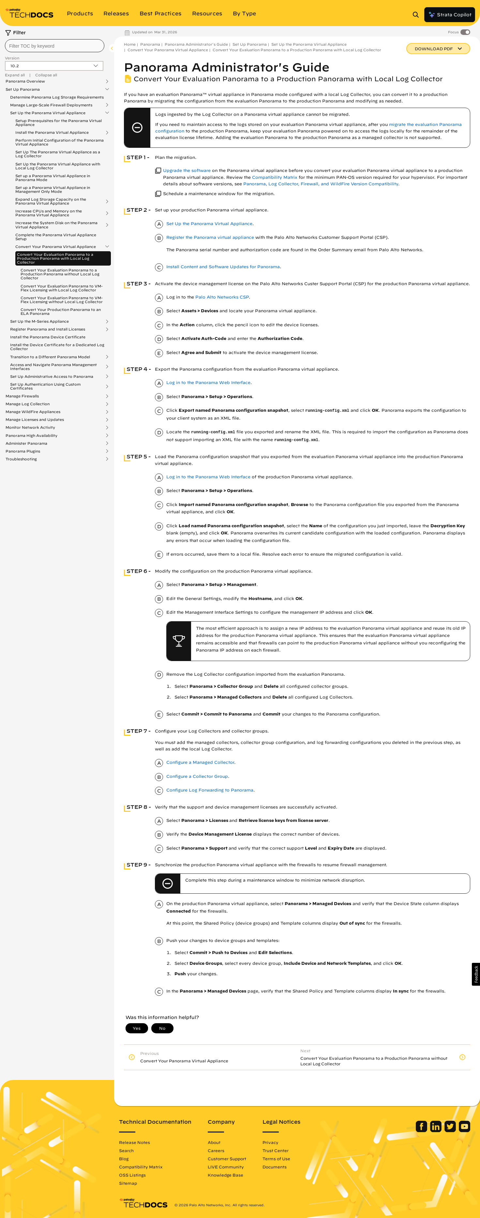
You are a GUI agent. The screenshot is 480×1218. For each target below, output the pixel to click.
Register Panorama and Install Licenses (47, 329)
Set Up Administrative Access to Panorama (51, 376)
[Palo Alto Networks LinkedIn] (436, 1130)
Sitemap (128, 1183)
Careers (216, 1150)
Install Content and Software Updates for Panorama (223, 266)
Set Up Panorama (23, 89)
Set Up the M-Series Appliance (39, 321)
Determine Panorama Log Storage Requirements (57, 97)
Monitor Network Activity (30, 427)
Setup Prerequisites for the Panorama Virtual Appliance (58, 122)
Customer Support (227, 1158)
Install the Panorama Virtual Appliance (52, 132)
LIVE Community (226, 1166)
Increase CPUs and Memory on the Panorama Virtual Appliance (48, 213)
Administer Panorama (26, 443)
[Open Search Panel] (418, 15)
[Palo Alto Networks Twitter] (450, 1130)
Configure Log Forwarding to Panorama (209, 790)
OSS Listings (132, 1175)
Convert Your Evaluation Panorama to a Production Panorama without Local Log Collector (60, 274)
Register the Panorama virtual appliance (210, 237)
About (214, 1142)
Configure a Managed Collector (200, 762)
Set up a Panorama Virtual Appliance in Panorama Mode (52, 178)
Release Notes (134, 1142)
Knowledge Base (225, 1175)
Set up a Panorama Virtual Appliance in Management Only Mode (52, 189)
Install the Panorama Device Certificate (47, 337)
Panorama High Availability (31, 436)
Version (12, 58)
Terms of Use (276, 1158)
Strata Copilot (450, 15)
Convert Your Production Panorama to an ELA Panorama (61, 311)
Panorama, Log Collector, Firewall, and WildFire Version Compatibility (320, 183)
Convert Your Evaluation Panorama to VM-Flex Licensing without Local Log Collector (62, 300)
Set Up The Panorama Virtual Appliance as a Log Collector (57, 154)
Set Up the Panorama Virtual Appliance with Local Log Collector (57, 166)
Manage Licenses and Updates (35, 420)
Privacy (270, 1142)
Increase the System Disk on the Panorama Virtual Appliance (56, 225)
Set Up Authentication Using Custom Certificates (45, 386)
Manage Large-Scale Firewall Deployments (51, 105)
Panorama (150, 44)
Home (130, 44)
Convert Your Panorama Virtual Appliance (55, 247)
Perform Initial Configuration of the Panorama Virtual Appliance (59, 142)
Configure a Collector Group (197, 776)
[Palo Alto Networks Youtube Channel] (464, 1130)
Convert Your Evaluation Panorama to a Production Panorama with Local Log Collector (55, 258)
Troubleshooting (21, 459)
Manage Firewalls (22, 396)
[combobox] (54, 45)
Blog (123, 1158)
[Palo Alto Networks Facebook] (422, 1130)
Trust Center (275, 1150)
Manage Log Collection (28, 404)
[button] (476, 974)
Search (126, 1150)
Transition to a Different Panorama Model (50, 357)
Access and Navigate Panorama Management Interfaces (53, 367)
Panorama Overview (25, 81)
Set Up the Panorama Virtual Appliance (47, 113)
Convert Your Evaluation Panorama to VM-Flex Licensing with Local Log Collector (62, 288)
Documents (274, 1166)
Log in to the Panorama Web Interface (208, 382)
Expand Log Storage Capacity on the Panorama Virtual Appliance (50, 201)
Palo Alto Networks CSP (222, 297)
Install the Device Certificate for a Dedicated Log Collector (57, 347)
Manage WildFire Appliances (33, 412)
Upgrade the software (187, 170)
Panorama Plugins (23, 451)
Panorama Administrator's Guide (196, 44)
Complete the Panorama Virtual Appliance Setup (55, 237)
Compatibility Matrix (274, 177)
